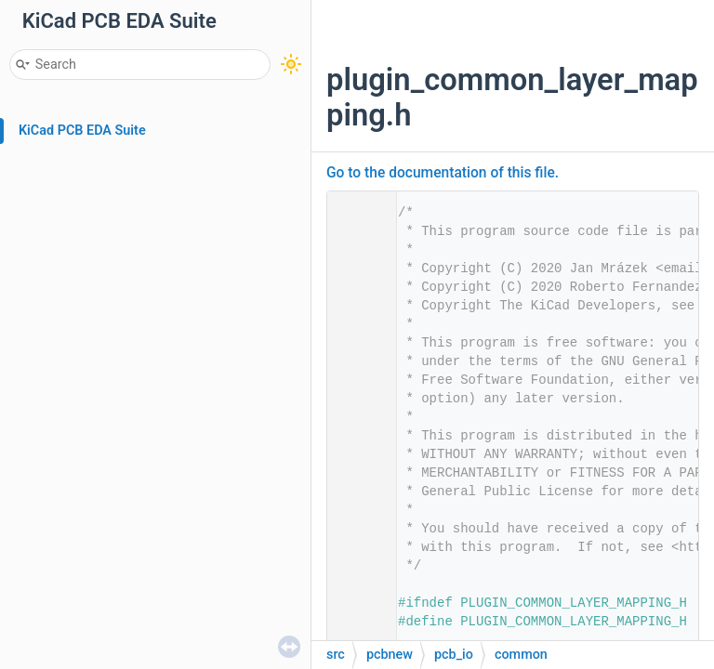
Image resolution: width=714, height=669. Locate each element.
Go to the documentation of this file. (442, 172)
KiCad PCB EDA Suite (82, 130)
